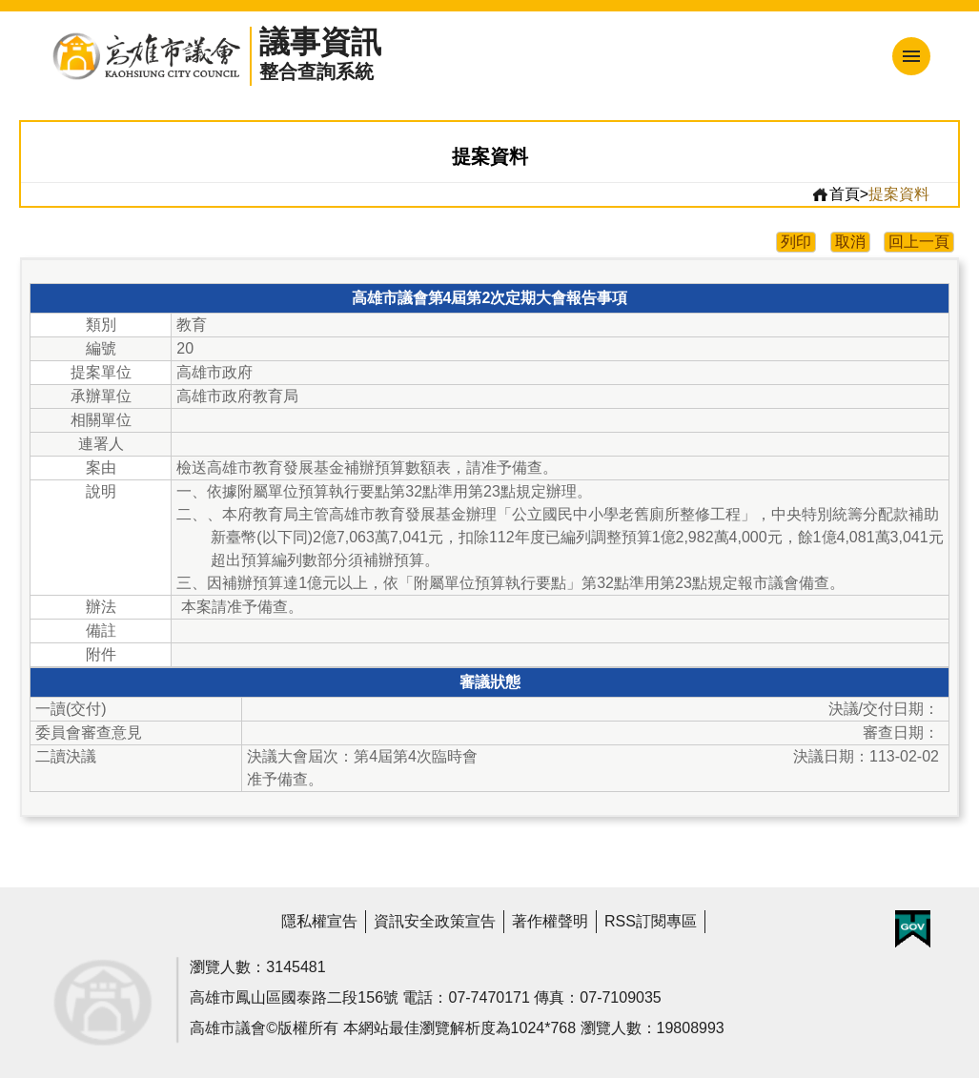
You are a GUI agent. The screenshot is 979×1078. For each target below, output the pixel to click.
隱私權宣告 (319, 921)
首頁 (835, 194)
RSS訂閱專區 (650, 921)
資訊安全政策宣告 (435, 921)
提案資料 (898, 194)
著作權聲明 (550, 921)
